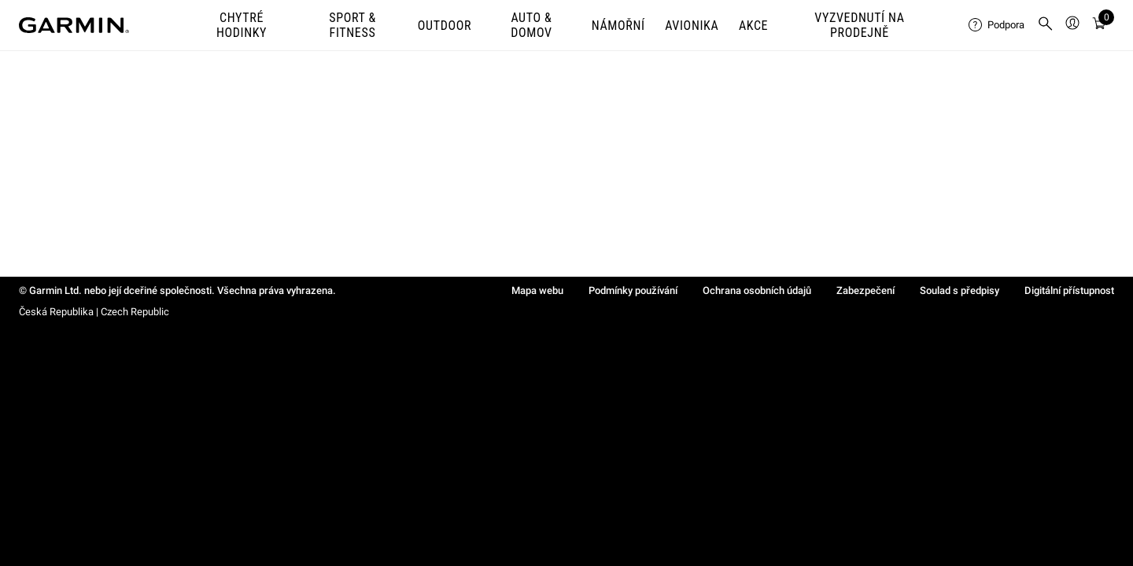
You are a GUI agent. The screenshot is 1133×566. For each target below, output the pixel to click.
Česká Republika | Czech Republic (94, 312)
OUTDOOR (444, 25)
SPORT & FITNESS (352, 25)
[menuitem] (996, 25)
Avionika (691, 25)
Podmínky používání (633, 290)
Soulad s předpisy (959, 290)
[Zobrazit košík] (1099, 25)
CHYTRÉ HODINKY (241, 25)
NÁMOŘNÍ (618, 25)
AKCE (753, 25)
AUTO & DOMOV (531, 25)
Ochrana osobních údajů (757, 290)
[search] (1045, 25)
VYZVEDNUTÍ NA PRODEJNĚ (859, 25)
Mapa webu (537, 290)
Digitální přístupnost (1069, 290)
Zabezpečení (865, 290)
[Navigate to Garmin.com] (74, 25)
